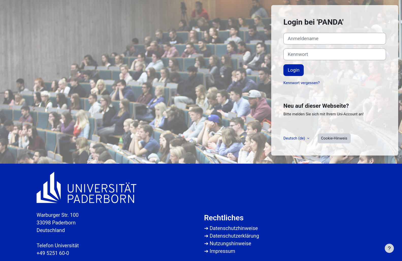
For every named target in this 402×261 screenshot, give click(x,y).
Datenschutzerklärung (234, 236)
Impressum (222, 251)
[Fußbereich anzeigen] (389, 248)
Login (293, 70)
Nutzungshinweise (230, 243)
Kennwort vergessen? (301, 83)
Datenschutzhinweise (234, 228)
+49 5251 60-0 (53, 253)
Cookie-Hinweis (334, 138)
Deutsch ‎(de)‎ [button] (294, 138)
